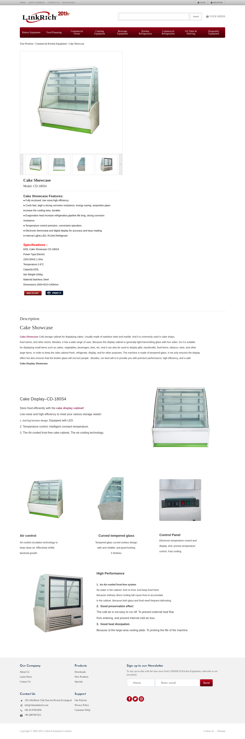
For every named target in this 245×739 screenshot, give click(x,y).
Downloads (80, 672)
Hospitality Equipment (213, 32)
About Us (24, 672)
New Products (81, 677)
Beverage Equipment (122, 32)
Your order (215, 16)
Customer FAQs (82, 710)
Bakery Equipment (31, 32)
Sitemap (221, 731)
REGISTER (217, 2)
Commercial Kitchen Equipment (51, 43)
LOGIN (202, 2)
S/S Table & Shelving (191, 32)
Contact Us (25, 681)
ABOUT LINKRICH (37, 2)
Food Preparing (54, 32)
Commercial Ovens (77, 32)
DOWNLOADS (69, 2)
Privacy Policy (82, 705)
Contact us (209, 731)
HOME (22, 2)
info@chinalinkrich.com (34, 705)
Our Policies (81, 700)
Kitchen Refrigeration (145, 32)
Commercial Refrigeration (168, 32)
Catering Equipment (99, 32)
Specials (79, 681)
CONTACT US (54, 2)
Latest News (26, 677)
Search (196, 16)
